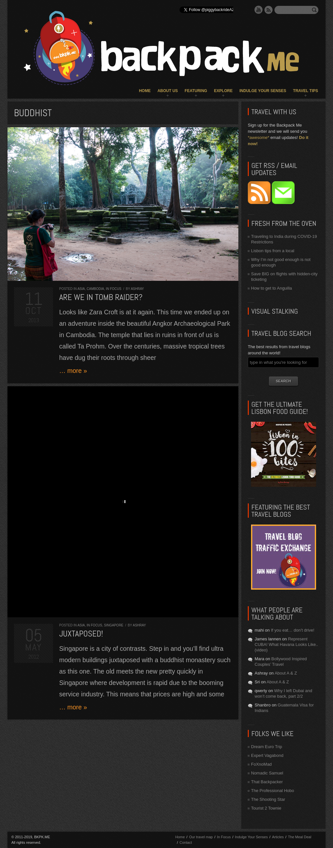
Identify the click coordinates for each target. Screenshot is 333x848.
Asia (81, 289)
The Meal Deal (300, 837)
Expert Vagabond (267, 755)
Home (145, 91)
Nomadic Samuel (267, 773)
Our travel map (201, 837)
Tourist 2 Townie (266, 808)
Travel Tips (305, 91)
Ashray (137, 289)
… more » (73, 370)
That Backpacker (267, 781)
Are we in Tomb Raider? (100, 297)
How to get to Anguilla (271, 288)
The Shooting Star (268, 799)
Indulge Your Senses (262, 91)
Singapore (113, 625)
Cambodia (95, 289)
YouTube (258, 10)
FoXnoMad (261, 764)
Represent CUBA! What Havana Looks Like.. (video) (286, 644)
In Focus (113, 289)
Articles (278, 837)
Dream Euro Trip (266, 746)
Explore (223, 91)
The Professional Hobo (272, 790)
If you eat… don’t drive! (292, 630)
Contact (186, 842)
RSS (268, 10)
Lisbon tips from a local (272, 250)
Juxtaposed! (81, 633)
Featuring (196, 91)
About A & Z (285, 673)
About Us (167, 91)
